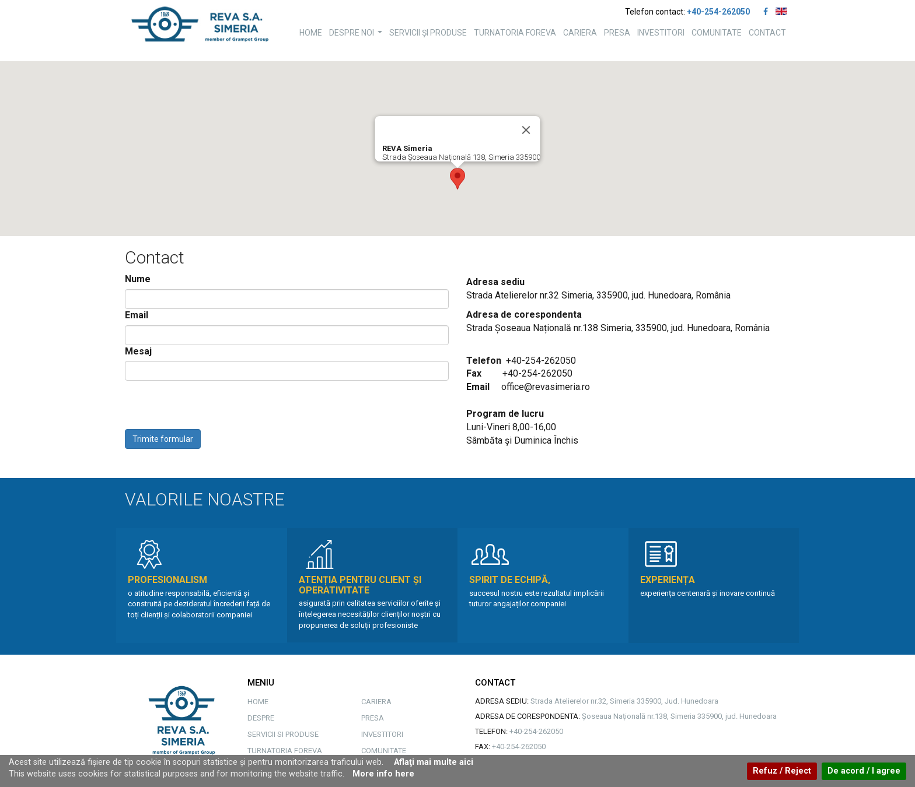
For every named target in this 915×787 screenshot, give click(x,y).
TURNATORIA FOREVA (515, 32)
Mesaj (138, 351)
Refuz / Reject (782, 771)
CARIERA (580, 32)
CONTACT (767, 32)
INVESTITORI (660, 32)
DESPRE (260, 718)
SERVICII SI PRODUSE (283, 734)
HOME (310, 32)
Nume (138, 278)
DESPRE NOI (357, 36)
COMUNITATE (717, 32)
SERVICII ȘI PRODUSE (428, 32)
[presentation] (213, 406)
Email (136, 315)
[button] (457, 178)
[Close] (526, 130)
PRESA (617, 32)
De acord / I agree (863, 771)
